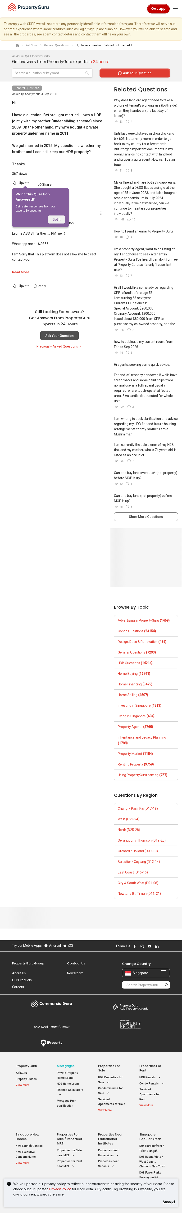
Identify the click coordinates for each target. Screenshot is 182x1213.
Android (52, 945)
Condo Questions (137, 631)
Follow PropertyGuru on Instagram (141, 946)
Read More (20, 272)
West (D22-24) (128, 819)
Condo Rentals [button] (152, 1083)
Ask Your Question (59, 336)
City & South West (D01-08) (138, 883)
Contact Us (76, 963)
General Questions (27, 88)
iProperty (51, 1043)
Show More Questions (146, 517)
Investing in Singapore (139, 705)
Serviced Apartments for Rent (149, 1094)
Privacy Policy (60, 1189)
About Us (19, 973)
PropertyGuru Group (28, 963)
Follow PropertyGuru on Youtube (149, 946)
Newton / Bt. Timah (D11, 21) (139, 893)
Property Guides (26, 1079)
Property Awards (130, 1007)
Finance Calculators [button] (70, 1092)
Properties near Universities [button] (109, 1144)
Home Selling (133, 695)
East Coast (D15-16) (133, 872)
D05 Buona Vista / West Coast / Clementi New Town (152, 1152)
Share (45, 184)
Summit (51, 1027)
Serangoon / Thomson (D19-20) (142, 840)
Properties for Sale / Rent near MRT (69, 1130)
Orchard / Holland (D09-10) (138, 851)
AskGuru (21, 1073)
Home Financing (135, 684)
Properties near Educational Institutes (110, 1130)
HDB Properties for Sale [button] (110, 1080)
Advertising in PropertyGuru (144, 620)
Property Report (130, 1024)
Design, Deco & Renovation (142, 642)
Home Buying (134, 673)
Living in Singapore (136, 716)
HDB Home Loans (68, 1083)
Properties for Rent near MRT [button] (69, 1155)
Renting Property (136, 764)
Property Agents (135, 727)
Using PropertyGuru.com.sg (142, 775)
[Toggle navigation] (175, 9)
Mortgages (65, 1066)
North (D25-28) (129, 830)
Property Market (135, 754)
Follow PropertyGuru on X (162, 946)
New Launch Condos (29, 1137)
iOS (68, 945)
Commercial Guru (51, 1003)
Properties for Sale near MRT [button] (69, 1144)
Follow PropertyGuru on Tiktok (168, 946)
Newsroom (75, 973)
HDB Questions (135, 663)
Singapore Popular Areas (150, 1127)
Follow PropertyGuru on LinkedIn (156, 946)
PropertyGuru (26, 1066)
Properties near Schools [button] (108, 1155)
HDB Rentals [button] (150, 1077)
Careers (18, 987)
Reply (40, 286)
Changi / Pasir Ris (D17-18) (138, 808)
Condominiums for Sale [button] (110, 1091)
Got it (56, 219)
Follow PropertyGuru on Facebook (134, 946)
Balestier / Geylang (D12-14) (139, 862)
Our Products (22, 980)
